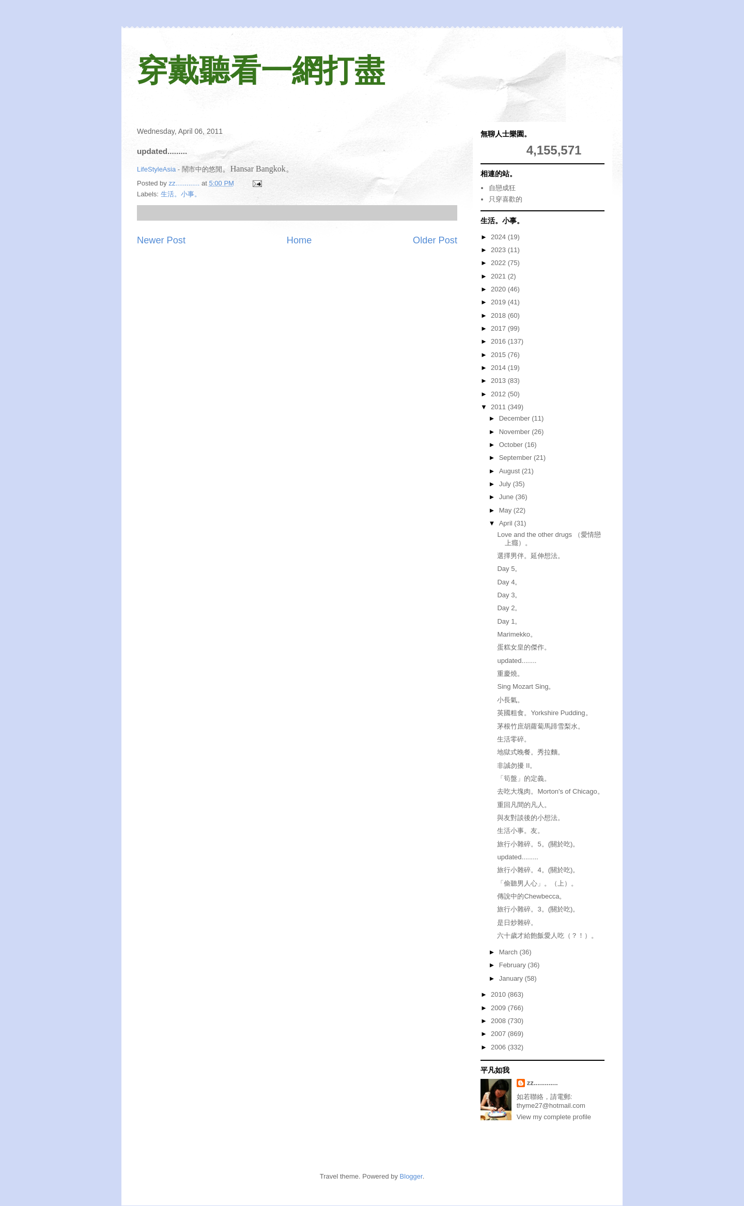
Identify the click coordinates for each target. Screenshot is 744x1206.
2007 (499, 1034)
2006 (499, 1047)
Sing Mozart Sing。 (526, 686)
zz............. (542, 1083)
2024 (499, 237)
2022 (499, 263)
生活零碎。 (514, 739)
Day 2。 (509, 608)
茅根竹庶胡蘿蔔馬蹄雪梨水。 (540, 726)
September (516, 457)
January (512, 978)
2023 (499, 250)
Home (299, 240)
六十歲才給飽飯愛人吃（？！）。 (547, 935)
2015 (499, 355)
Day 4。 (509, 582)
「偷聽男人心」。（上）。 (537, 883)
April (507, 523)
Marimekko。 (517, 634)
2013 (499, 380)
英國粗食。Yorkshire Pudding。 (544, 713)
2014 (499, 368)
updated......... (517, 857)
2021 (499, 276)
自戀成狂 (502, 188)
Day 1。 (509, 621)
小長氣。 (510, 700)
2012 (499, 394)
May (506, 510)
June (507, 497)
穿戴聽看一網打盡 (261, 70)
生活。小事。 (181, 194)
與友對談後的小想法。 (530, 818)
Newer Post (161, 240)
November (515, 432)
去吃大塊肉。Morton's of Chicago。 (550, 791)
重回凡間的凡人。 (524, 805)
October (512, 445)
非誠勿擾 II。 (516, 765)
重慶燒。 (510, 673)
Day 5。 (509, 569)
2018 (499, 315)
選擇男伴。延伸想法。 (530, 556)
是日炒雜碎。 (517, 922)
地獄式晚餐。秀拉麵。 (530, 752)
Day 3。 (509, 595)
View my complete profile (554, 1117)
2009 (499, 1008)
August (510, 471)
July (506, 484)
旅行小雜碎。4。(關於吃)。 (538, 870)
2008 (499, 1021)
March (509, 952)
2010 (499, 994)
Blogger (411, 1176)
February (513, 965)
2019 (499, 302)
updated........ (516, 660)
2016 (499, 341)
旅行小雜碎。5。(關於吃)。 (538, 844)
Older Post (435, 240)
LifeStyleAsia (156, 169)
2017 (499, 328)
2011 (499, 407)
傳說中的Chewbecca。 (531, 896)
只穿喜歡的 (505, 199)
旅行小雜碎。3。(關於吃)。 (538, 909)
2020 (499, 289)
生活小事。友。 (520, 830)
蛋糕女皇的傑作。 (524, 647)
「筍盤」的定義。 (524, 778)
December (515, 418)
